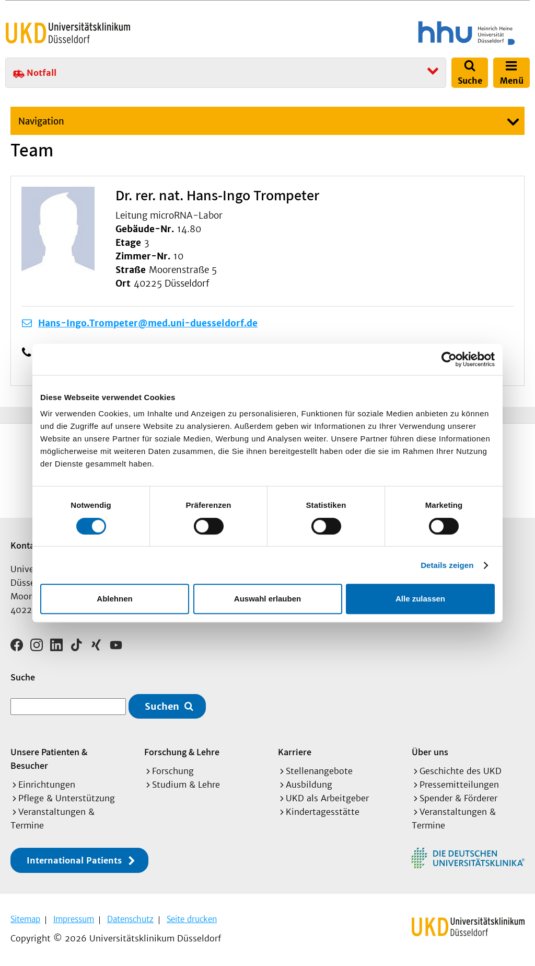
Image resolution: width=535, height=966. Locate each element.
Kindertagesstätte (322, 811)
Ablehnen (114, 598)
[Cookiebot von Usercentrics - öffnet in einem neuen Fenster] (449, 359)
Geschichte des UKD (461, 771)
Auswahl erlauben (267, 598)
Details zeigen (447, 565)
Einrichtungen (46, 784)
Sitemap (25, 919)
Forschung (173, 771)
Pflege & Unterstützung (66, 798)
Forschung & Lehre (181, 752)
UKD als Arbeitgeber (327, 798)
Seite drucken (192, 919)
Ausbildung (309, 784)
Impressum (73, 919)
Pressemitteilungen (459, 784)
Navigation (41, 121)
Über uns (430, 752)
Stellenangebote (319, 771)
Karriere (294, 752)
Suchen (162, 706)
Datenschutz (130, 919)
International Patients (74, 860)
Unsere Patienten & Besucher (48, 758)
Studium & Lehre (186, 784)
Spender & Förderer (458, 798)
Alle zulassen (420, 598)
